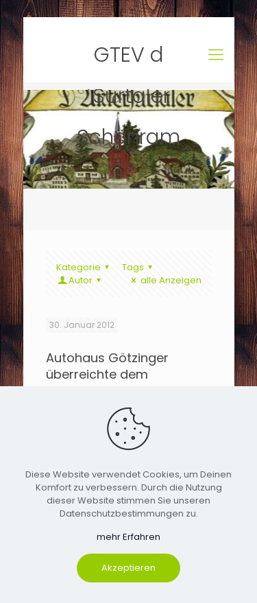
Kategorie (84, 267)
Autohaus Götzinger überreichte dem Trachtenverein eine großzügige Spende (107, 382)
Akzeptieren (128, 567)
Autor (80, 280)
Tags (139, 267)
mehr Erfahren (128, 536)
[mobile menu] (216, 55)
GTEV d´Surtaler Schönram (128, 57)
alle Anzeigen (164, 280)
